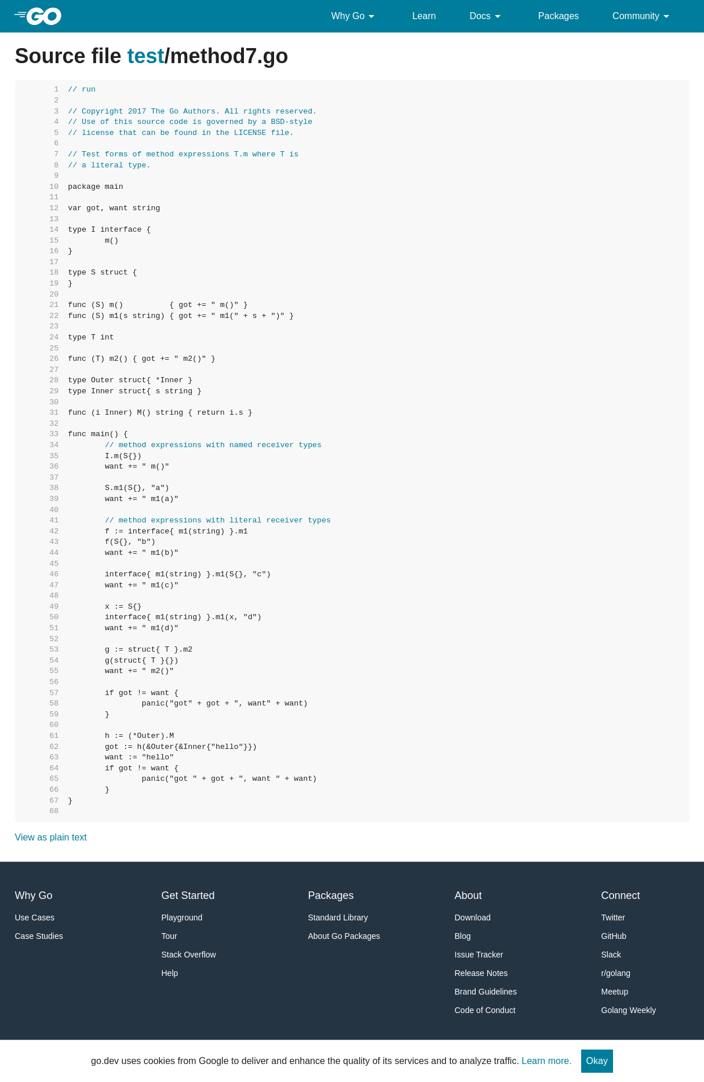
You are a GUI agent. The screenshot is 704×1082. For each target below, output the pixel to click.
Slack (611, 954)
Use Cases (34, 917)
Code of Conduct (485, 1010)
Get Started (188, 895)
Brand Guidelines (486, 991)
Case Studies (39, 936)
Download (473, 917)
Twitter (613, 917)
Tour (169, 936)
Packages (558, 16)
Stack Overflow (189, 954)
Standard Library (338, 917)
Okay (597, 1061)
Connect (620, 895)
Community (642, 16)
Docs (486, 16)
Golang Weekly (628, 1010)
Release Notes (481, 973)
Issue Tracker (479, 954)
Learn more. (546, 1061)
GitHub (614, 936)
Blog (463, 936)
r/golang (616, 973)
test (146, 56)
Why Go (355, 16)
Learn (424, 16)
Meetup (615, 991)
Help (170, 973)
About (468, 895)
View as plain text (51, 837)
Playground (182, 917)
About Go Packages (344, 936)
